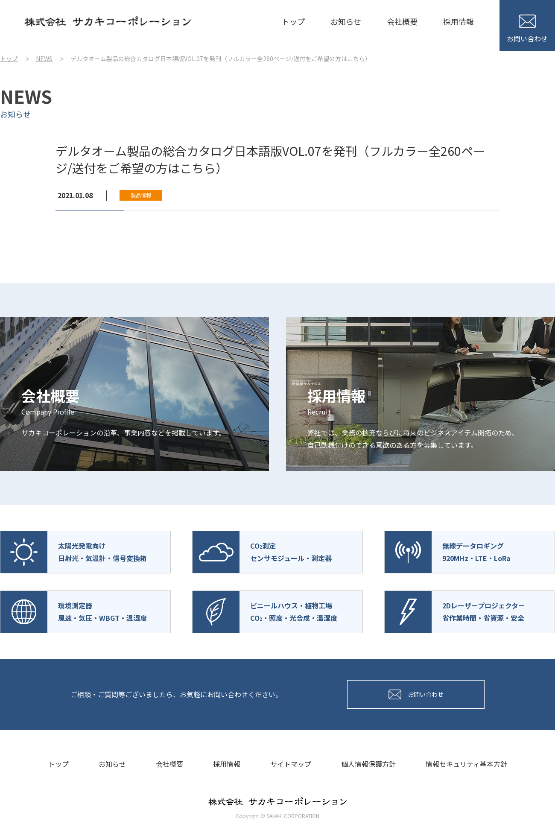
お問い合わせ (527, 29)
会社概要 (402, 21)
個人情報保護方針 (368, 764)
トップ (293, 21)
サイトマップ (290, 764)
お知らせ (345, 21)
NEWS (44, 58)
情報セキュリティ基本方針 (466, 764)
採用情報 (458, 21)
